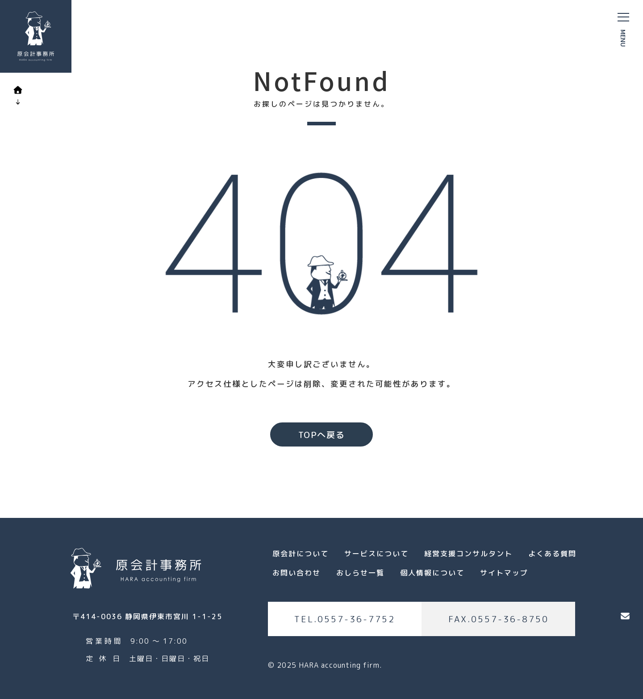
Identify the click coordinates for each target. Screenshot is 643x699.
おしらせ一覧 (360, 573)
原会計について (300, 553)
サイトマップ (504, 573)
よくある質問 (552, 553)
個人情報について (432, 573)
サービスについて (376, 553)
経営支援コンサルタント (468, 553)
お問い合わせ (296, 573)
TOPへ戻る (321, 435)
